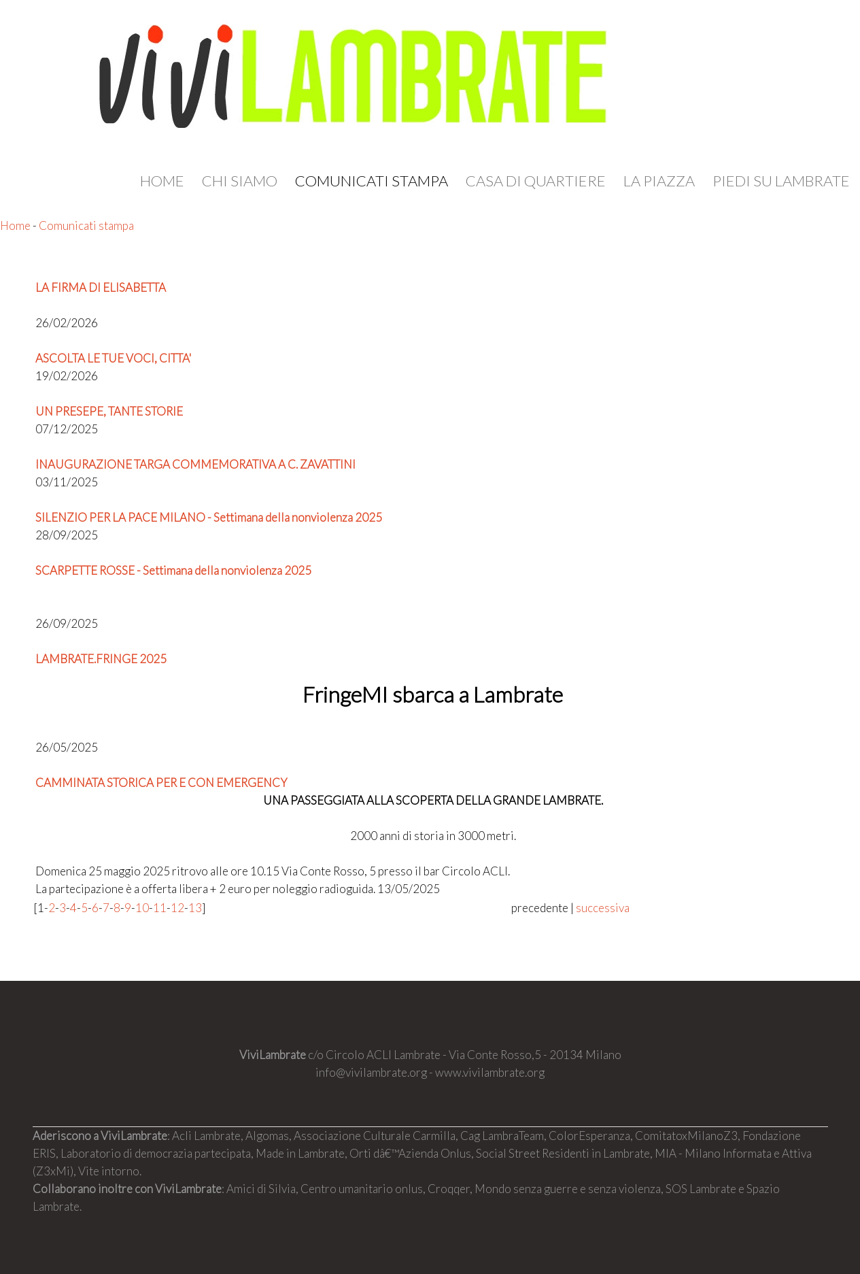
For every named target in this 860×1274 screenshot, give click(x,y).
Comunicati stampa (371, 180)
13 (195, 908)
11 (160, 908)
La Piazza (659, 180)
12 (177, 908)
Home (162, 180)
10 (142, 908)
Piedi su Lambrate (781, 180)
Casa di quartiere (536, 180)
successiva (603, 908)
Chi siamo (239, 180)
